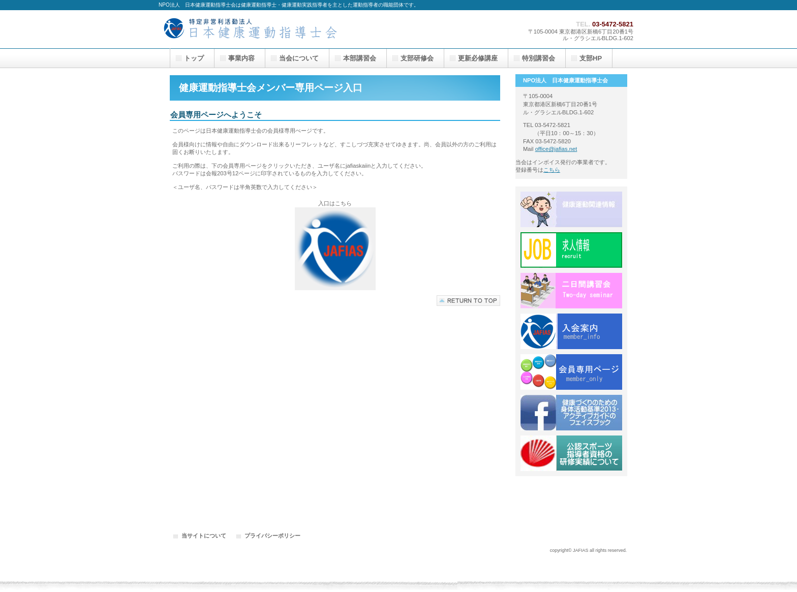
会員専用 (571, 372)
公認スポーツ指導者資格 (571, 453)
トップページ (260, 29)
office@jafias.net (556, 149)
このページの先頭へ (468, 300)
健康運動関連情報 (571, 209)
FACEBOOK (571, 412)
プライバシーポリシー (272, 536)
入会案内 (571, 331)
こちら (551, 170)
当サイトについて (203, 536)
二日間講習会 (571, 290)
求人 (571, 250)
